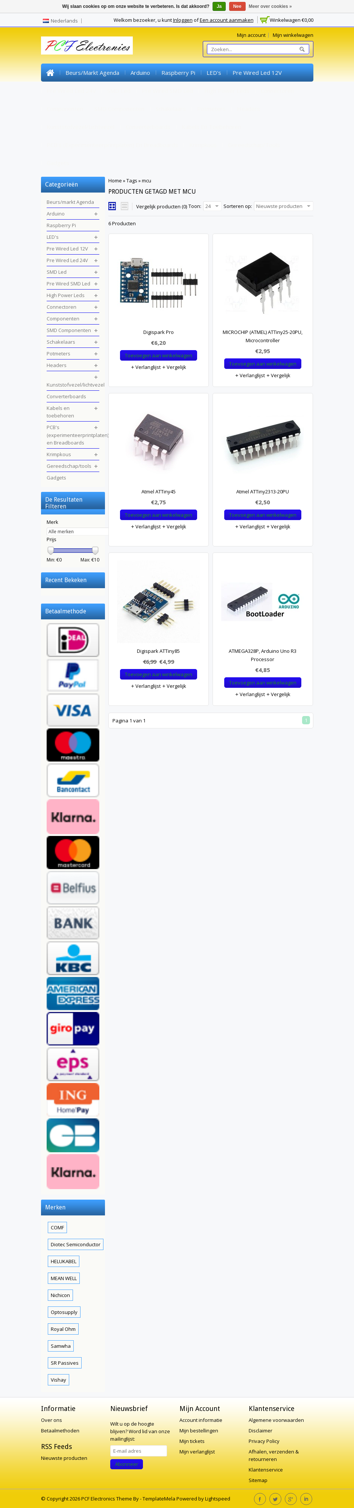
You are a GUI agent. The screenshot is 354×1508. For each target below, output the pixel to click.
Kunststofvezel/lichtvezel (80, 126)
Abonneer (126, 1464)
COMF (57, 1227)
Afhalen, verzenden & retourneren (274, 1455)
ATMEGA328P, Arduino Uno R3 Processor (262, 655)
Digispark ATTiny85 (158, 651)
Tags (131, 180)
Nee (237, 6)
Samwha (61, 1346)
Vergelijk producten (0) (161, 206)
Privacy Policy (264, 1441)
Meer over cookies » (270, 6)
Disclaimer (260, 1430)
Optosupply (64, 1312)
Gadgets (58, 163)
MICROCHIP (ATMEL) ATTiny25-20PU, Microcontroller (262, 336)
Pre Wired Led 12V (257, 72)
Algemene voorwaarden (276, 1420)
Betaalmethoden (60, 1430)
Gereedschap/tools (254, 145)
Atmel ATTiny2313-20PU (262, 491)
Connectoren (277, 90)
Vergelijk (174, 367)
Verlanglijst (146, 367)
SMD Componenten (119, 108)
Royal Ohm (63, 1329)
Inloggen (183, 20)
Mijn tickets (192, 1441)
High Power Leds (226, 90)
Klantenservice (266, 1469)
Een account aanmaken (227, 20)
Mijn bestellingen (198, 1430)
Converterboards (148, 126)
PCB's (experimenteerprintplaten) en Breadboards (112, 145)
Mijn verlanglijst (197, 1451)
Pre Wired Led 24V (71, 90)
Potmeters (211, 108)
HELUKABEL (63, 1261)
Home (50, 73)
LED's (214, 72)
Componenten (65, 108)
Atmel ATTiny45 (158, 491)
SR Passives (65, 1362)
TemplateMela (159, 1498)
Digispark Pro (158, 332)
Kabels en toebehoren (211, 126)
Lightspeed (217, 1498)
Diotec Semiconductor (75, 1244)
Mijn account (251, 35)
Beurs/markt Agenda (92, 72)
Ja (219, 6)
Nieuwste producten (64, 1458)
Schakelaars (171, 108)
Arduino (140, 72)
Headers (248, 108)
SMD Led (119, 90)
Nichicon (60, 1295)
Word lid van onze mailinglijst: (140, 1431)
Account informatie (200, 1420)
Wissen (99, 578)
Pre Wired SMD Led (167, 90)
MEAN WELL (64, 1278)
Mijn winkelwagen (293, 35)
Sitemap (258, 1480)
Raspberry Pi (178, 72)
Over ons (51, 1420)
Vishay (58, 1379)
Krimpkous (203, 145)
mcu (146, 180)
